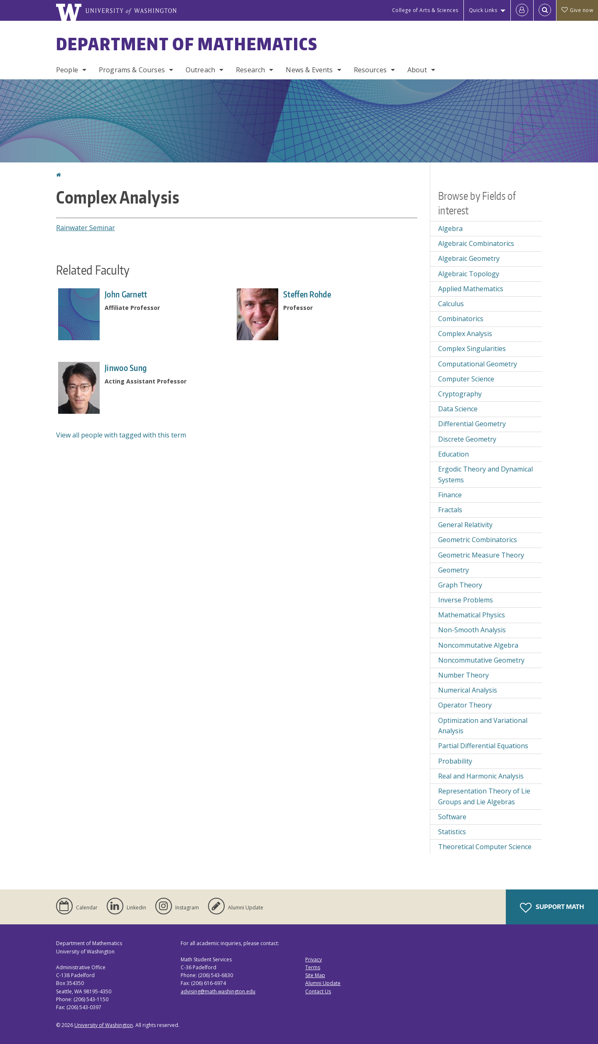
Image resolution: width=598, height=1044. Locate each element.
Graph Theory (460, 585)
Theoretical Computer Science (485, 846)
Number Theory (463, 675)
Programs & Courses (132, 69)
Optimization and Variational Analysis (482, 726)
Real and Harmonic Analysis (481, 776)
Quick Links (483, 10)
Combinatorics (460, 318)
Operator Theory (465, 705)
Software (452, 816)
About (417, 69)
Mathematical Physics (471, 614)
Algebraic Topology (468, 273)
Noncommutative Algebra (478, 645)
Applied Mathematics (470, 288)
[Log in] (522, 10)
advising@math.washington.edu (218, 991)
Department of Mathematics (187, 44)
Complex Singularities (472, 348)
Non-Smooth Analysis (472, 629)
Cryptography (460, 393)
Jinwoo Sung (126, 367)
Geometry (453, 570)
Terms (312, 967)
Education (453, 454)
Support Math (552, 908)
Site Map (315, 975)
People (67, 69)
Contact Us (318, 991)
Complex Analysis (465, 333)
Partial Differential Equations (483, 745)
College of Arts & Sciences (425, 10)
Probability (455, 761)
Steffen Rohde (307, 294)
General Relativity (465, 524)
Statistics (452, 831)
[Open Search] (545, 10)
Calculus (451, 303)
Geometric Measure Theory (481, 555)
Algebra (450, 228)
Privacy (313, 959)
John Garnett (126, 294)
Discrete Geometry (467, 439)
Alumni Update (323, 983)
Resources (370, 69)
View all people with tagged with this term (121, 435)
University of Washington (103, 1025)
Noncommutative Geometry (481, 660)
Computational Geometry (477, 363)
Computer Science (466, 378)
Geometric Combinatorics (477, 539)
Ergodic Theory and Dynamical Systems (485, 474)
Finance (450, 494)
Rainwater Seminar (85, 227)
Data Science (458, 408)
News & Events (309, 69)
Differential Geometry (472, 423)
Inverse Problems (465, 599)
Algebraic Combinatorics (476, 243)
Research (250, 69)
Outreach (200, 69)
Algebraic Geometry (469, 258)
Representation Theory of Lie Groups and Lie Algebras (484, 796)
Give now (577, 10)
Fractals (450, 509)
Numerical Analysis (467, 690)
